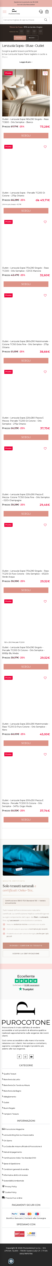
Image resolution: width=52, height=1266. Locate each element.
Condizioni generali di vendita (15, 1169)
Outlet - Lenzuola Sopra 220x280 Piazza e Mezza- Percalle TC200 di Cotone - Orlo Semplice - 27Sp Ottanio (23, 421)
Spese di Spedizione (11, 1163)
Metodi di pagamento (12, 1152)
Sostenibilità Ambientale (13, 1180)
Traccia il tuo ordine (12, 1197)
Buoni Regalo (8, 1108)
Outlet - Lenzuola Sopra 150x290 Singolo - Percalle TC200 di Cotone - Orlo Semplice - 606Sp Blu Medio (23, 650)
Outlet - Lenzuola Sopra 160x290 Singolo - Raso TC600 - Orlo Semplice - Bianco (25, 120)
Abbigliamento (9, 1096)
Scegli (26, 135)
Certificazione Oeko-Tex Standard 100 (19, 1157)
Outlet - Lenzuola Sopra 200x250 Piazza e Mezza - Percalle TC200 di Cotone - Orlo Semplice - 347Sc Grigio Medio (22, 803)
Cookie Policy (9, 1192)
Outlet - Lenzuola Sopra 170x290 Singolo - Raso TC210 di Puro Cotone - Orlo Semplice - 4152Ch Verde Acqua (25, 574)
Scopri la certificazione (26, 954)
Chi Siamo (7, 1140)
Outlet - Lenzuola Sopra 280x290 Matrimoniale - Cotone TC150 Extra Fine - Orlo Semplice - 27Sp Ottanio (26, 344)
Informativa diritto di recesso (15, 1175)
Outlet (5, 1102)
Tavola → (20, 37)
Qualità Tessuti (9, 1073)
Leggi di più (26, 62)
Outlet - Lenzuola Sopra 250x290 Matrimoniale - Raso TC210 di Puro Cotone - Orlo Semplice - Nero (25, 727)
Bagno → (32, 37)
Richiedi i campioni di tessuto (26, 946)
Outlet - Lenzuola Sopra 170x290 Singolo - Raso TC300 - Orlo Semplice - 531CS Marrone (25, 269)
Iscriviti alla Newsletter (26, 5)
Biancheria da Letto (11, 1079)
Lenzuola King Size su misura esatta (18, 1134)
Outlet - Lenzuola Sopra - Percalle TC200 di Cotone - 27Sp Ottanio (23, 194)
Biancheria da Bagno (11, 1090)
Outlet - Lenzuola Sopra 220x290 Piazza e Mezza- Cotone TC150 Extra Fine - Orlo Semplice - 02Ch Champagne (26, 497)
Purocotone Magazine (13, 1129)
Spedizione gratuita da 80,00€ (26, 2)
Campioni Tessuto (10, 1113)
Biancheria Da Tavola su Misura (16, 1085)
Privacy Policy (9, 1186)
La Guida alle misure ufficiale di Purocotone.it (22, 1146)
